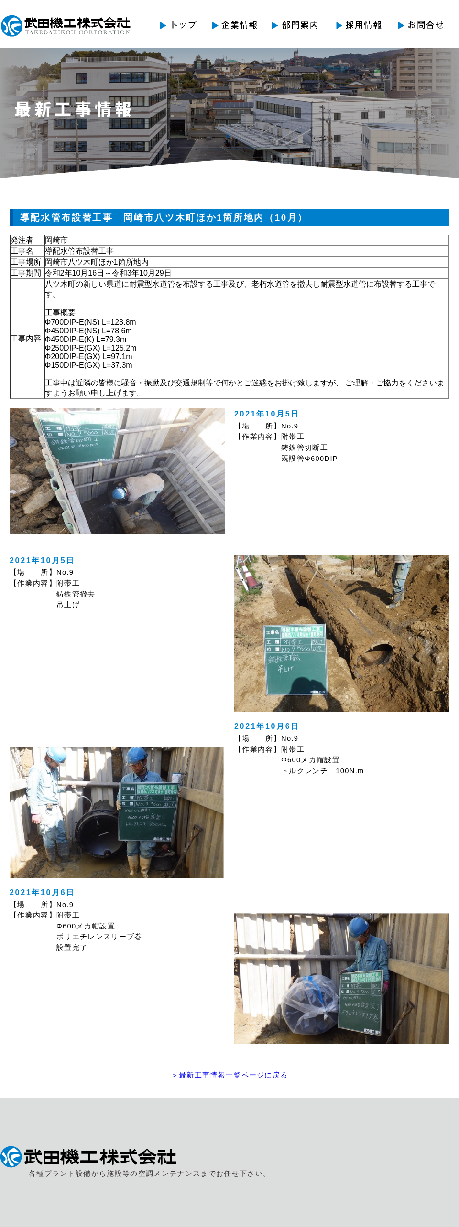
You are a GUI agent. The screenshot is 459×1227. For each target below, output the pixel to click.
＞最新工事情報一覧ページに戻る (229, 1075)
